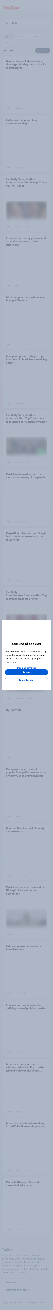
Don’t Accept (26, 680)
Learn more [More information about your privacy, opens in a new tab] (11, 662)
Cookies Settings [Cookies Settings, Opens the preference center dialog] (26, 668)
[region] (26, 655)
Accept (26, 672)
